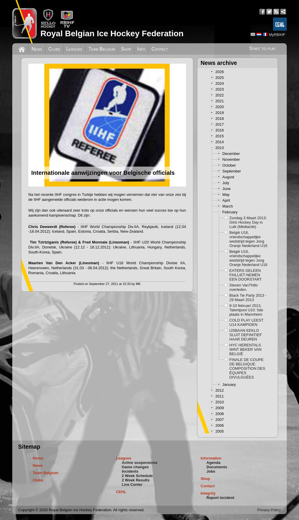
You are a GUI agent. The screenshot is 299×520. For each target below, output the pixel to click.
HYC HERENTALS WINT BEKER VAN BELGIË (246, 349)
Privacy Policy (269, 510)
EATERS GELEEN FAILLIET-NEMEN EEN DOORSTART (246, 274)
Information (211, 458)
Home (38, 458)
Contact (160, 48)
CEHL (121, 492)
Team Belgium (101, 48)
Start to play (262, 48)
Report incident (220, 497)
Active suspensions (139, 462)
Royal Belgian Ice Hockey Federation (111, 33)
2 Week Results (136, 480)
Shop (126, 48)
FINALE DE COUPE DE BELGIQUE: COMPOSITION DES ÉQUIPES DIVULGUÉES (247, 368)
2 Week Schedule (137, 476)
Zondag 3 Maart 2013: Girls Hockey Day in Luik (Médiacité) (248, 222)
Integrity (208, 493)
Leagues (74, 48)
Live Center (132, 484)
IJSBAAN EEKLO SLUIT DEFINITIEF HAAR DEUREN (246, 334)
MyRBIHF (277, 34)
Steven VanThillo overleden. (244, 287)
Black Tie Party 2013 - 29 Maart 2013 (248, 297)
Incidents (130, 471)
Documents (216, 467)
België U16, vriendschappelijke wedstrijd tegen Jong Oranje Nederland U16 (248, 239)
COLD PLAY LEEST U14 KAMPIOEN (246, 322)
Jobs (210, 471)
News (37, 48)
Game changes (135, 467)
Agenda (213, 462)
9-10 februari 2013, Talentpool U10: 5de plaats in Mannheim (246, 310)
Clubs (54, 48)
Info (141, 48)
